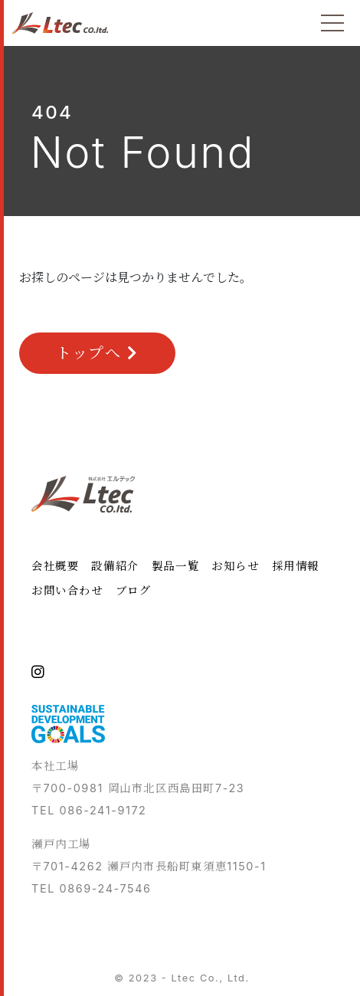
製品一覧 (175, 565)
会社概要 (55, 565)
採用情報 (295, 565)
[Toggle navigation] (332, 23)
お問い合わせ (67, 590)
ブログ (134, 590)
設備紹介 (115, 565)
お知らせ (235, 565)
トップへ (97, 353)
